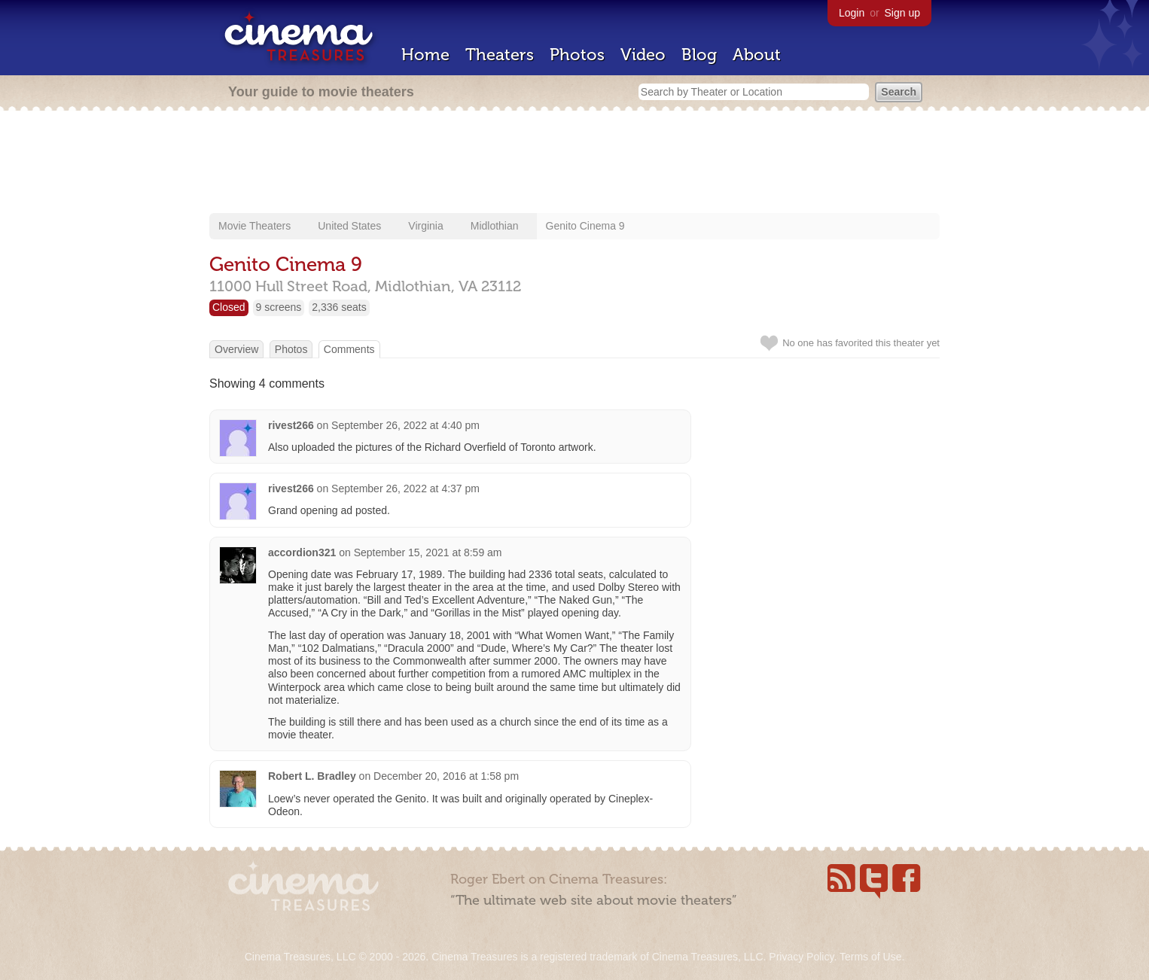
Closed (228, 307)
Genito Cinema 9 (585, 226)
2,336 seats (339, 307)
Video (643, 54)
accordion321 (302, 552)
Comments (349, 349)
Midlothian (495, 226)
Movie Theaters (254, 226)
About (757, 54)
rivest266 (291, 425)
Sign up (902, 13)
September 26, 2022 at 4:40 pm (405, 425)
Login (851, 13)
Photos (577, 54)
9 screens (279, 307)
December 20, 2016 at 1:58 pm (446, 776)
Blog (699, 54)
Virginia (425, 226)
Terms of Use (870, 957)
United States (349, 226)
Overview (236, 349)
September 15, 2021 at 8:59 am (428, 552)
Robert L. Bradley (312, 776)
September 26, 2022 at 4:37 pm (405, 488)
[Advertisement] (574, 163)
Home (425, 54)
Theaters (499, 54)
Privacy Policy (801, 957)
